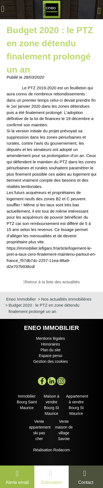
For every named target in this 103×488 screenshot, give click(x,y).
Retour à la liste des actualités (52, 281)
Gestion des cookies (50, 361)
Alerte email (17, 482)
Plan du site (50, 350)
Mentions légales (50, 338)
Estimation (51, 482)
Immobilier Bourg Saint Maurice (27, 402)
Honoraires (50, 344)
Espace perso (50, 355)
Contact (85, 482)
